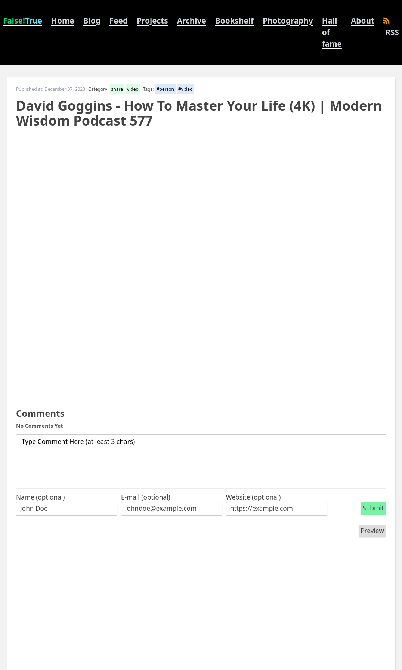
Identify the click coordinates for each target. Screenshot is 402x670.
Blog (91, 20)
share (117, 89)
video (133, 89)
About (362, 20)
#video (185, 89)
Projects (152, 20)
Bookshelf (234, 20)
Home (62, 20)
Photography (288, 20)
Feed (118, 20)
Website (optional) (253, 497)
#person (165, 89)
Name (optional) (40, 497)
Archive (191, 20)
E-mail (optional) (145, 497)
